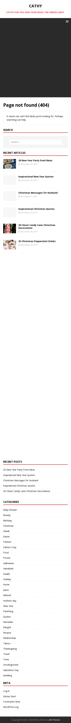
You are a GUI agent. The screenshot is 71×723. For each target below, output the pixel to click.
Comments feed (11, 701)
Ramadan (8, 621)
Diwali (6, 531)
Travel (6, 653)
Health (6, 573)
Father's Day (9, 547)
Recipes (7, 632)
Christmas (8, 525)
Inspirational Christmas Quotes (36, 208)
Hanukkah (8, 568)
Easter (6, 536)
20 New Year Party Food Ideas (35, 160)
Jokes (6, 589)
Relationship (9, 637)
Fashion (7, 541)
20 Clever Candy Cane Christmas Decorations (36, 226)
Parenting (8, 611)
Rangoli (7, 627)
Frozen (6, 557)
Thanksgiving (10, 648)
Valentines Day (11, 670)
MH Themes (54, 720)
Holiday (7, 579)
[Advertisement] (35, 61)
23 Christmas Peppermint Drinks (37, 241)
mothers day (9, 600)
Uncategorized (10, 664)
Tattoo (6, 643)
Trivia (6, 659)
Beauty (7, 515)
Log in (6, 690)
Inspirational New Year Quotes (36, 176)
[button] (66, 21)
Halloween (8, 563)
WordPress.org (11, 706)
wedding (7, 675)
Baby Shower (10, 509)
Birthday (7, 520)
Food (6, 552)
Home (6, 584)
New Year (8, 605)
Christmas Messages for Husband (38, 192)
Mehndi (7, 595)
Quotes (7, 616)
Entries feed (9, 696)
